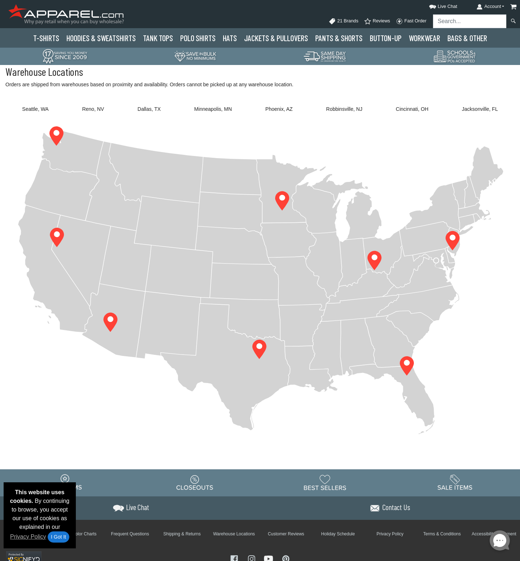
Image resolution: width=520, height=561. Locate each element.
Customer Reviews (286, 533)
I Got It (58, 537)
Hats (230, 38)
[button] (436, 5)
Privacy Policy (28, 537)
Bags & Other (467, 38)
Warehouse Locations (234, 533)
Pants (339, 38)
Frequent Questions (130, 533)
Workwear (424, 38)
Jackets (276, 38)
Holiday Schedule (338, 533)
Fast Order (411, 21)
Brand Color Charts (78, 533)
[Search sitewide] (470, 21)
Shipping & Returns (181, 533)
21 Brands (343, 21)
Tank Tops (158, 38)
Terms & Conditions (442, 533)
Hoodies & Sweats (101, 38)
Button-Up (386, 38)
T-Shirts (46, 38)
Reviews (377, 21)
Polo (198, 38)
